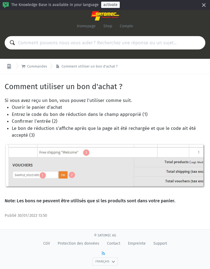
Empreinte (137, 243)
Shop (107, 26)
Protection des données (78, 243)
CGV (46, 243)
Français (105, 261)
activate (110, 4)
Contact (113, 243)
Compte (126, 26)
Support (160, 243)
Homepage (86, 26)
